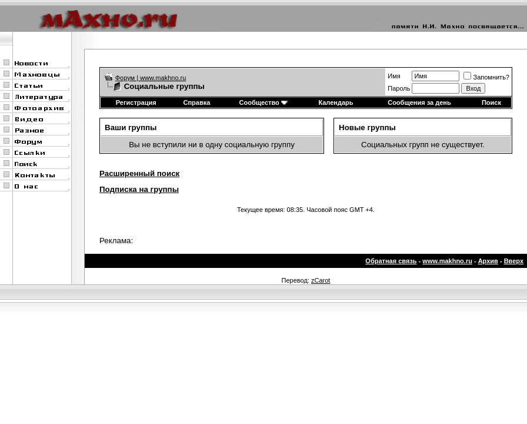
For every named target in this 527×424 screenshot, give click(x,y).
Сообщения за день (419, 102)
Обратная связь (390, 260)
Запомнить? (486, 77)
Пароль (399, 88)
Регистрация (136, 102)
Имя (394, 76)
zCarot (320, 280)
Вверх (513, 260)
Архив (488, 260)
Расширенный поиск (139, 173)
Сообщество (263, 102)
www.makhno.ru (447, 260)
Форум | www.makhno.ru (150, 77)
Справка (197, 102)
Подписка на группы (139, 189)
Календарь (335, 102)
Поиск (491, 102)
